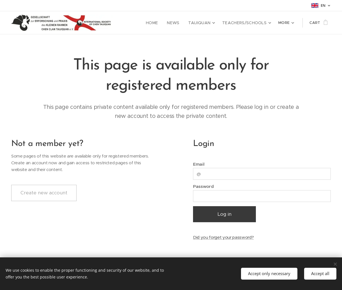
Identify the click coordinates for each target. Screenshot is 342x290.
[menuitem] (160, 23)
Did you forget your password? (223, 237)
